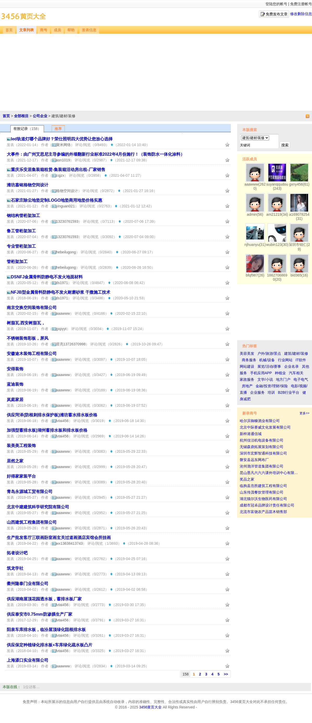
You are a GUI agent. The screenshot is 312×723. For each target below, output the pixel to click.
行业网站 (285, 360)
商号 (43, 30)
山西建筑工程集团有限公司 (32, 522)
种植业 (280, 373)
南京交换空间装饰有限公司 (32, 307)
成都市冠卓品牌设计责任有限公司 (267, 505)
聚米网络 (61, 145)
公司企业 (40, 116)
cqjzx (58, 175)
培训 (271, 392)
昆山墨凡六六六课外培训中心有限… (269, 473)
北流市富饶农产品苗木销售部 (263, 512)
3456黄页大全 (150, 707)
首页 (9, 30)
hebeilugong (64, 252)
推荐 (58, 129)
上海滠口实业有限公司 (27, 660)
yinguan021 (63, 206)
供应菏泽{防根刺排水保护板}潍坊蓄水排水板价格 (52, 415)
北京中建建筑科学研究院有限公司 (38, 507)
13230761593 (65, 221)
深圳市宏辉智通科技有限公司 (263, 453)
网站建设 (247, 366)
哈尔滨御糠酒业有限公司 (260, 421)
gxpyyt (59, 329)
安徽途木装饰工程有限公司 (32, 353)
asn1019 (61, 160)
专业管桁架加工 (21, 246)
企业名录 (291, 366)
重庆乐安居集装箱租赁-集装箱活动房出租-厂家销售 (58, 169)
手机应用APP (261, 373)
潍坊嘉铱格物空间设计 (27, 185)
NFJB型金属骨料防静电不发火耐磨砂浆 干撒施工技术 (60, 292)
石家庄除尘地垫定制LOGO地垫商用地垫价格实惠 (56, 200)
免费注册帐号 (301, 4)
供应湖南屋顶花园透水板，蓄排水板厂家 (44, 599)
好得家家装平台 (21, 476)
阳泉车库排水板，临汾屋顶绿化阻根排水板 (46, 629)
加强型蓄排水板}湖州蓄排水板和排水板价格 (47, 430)
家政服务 (247, 379)
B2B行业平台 (288, 392)
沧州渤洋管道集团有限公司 (261, 466)
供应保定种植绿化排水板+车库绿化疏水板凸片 (49, 645)
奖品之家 (247, 479)
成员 (57, 30)
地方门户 (283, 379)
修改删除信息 (301, 14)
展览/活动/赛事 (269, 366)
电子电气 (301, 379)
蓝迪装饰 (15, 384)
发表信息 (89, 30)
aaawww (61, 313)
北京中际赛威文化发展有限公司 (265, 427)
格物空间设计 (65, 191)
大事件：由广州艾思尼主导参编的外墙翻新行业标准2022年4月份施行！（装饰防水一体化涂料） (96, 154)
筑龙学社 (15, 568)
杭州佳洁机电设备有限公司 (261, 440)
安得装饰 (15, 369)
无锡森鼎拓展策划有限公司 (261, 447)
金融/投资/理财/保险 (272, 386)
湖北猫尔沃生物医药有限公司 (263, 499)
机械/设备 (267, 360)
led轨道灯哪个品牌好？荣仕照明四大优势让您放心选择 (62, 139)
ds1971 (60, 283)
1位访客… (31, 687)
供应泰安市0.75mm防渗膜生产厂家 (39, 614)
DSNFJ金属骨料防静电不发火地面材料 (47, 277)
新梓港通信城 (251, 434)
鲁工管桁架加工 (21, 231)
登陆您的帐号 (276, 4)
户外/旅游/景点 (269, 353)
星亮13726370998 (69, 344)
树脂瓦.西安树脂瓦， (26, 323)
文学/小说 (265, 379)
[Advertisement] (156, 72)
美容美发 (247, 353)
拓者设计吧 (17, 553)
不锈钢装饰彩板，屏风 (27, 338)
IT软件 (301, 360)
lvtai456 (60, 421)
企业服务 (257, 392)
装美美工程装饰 (21, 445)
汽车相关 (296, 373)
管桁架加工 (17, 261)
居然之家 (15, 461)
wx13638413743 (67, 543)
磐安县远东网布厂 (254, 460)
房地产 (247, 386)
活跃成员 (249, 159)
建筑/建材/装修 (296, 353)
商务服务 (249, 360)
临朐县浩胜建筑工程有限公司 (263, 486)
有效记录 (27, 129)
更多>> (304, 413)
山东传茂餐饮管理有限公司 (261, 492)
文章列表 (26, 30)
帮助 (71, 30)
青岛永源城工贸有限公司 (30, 491)
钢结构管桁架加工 (23, 215)
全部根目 (21, 116)
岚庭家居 (15, 399)
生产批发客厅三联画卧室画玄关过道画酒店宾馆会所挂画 (59, 537)
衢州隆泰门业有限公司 (27, 583)
